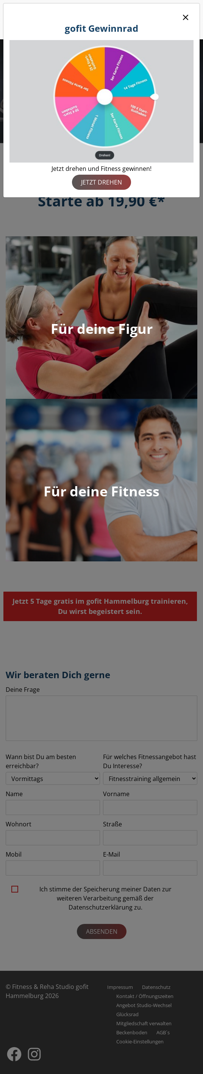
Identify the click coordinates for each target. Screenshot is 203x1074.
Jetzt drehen (101, 182)
